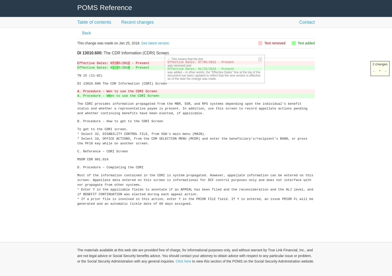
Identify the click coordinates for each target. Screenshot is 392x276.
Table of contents (94, 22)
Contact (307, 22)
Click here (183, 261)
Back (86, 33)
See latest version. (155, 43)
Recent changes (137, 22)
